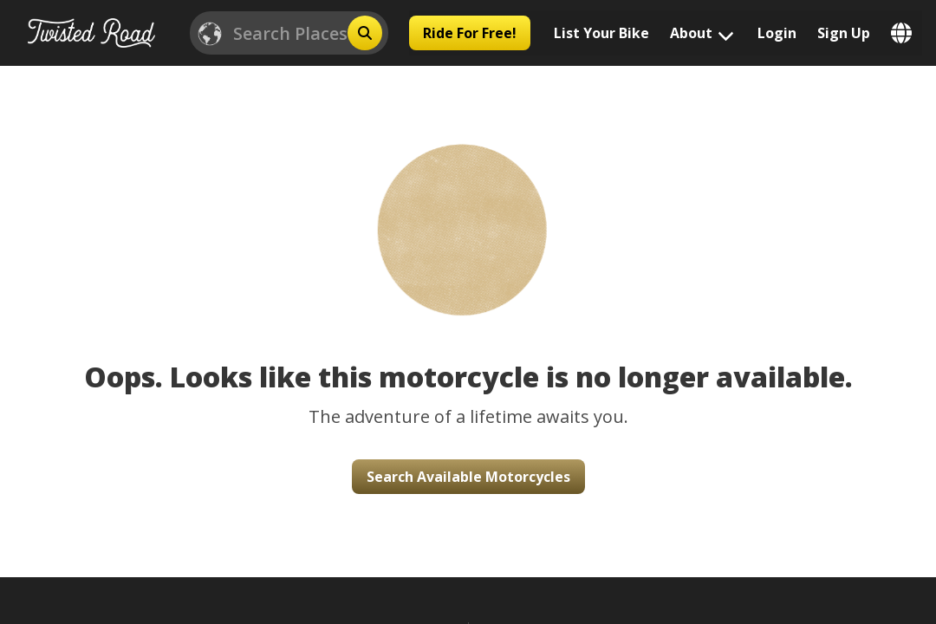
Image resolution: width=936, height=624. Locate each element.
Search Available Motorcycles (468, 476)
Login (776, 32)
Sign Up (843, 32)
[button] (468, 212)
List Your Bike (601, 32)
